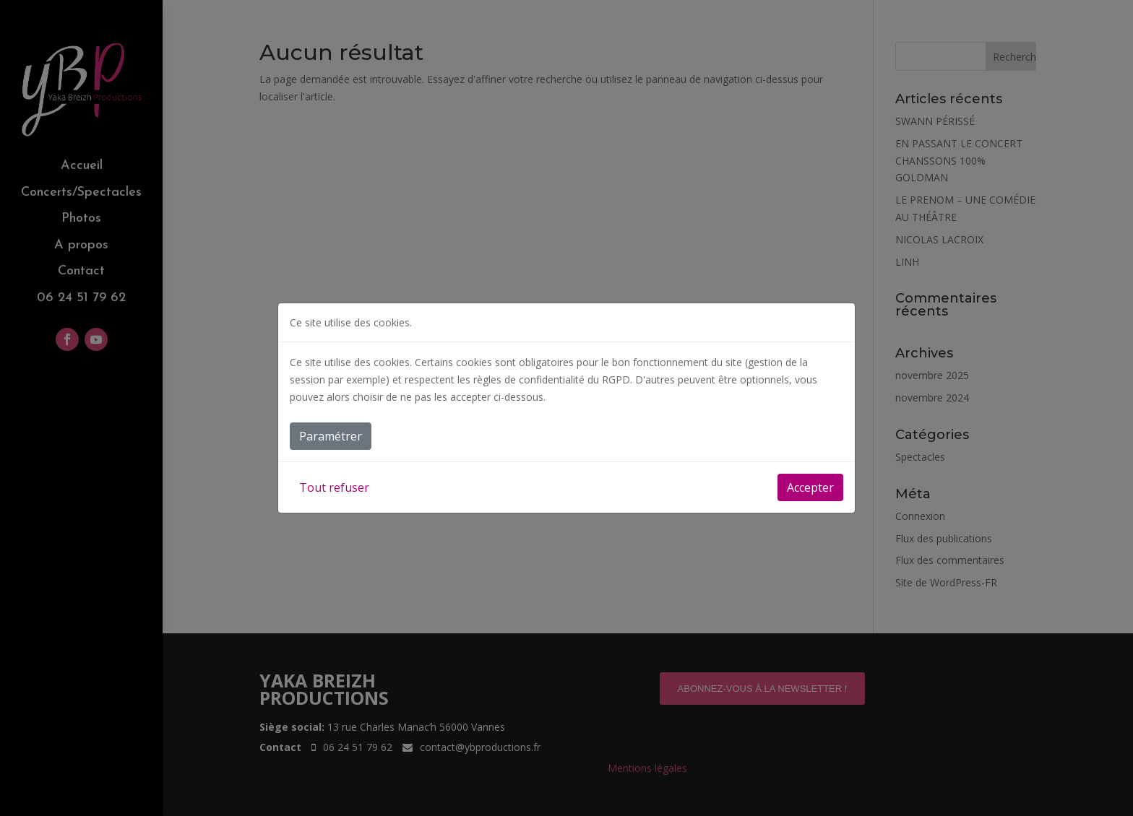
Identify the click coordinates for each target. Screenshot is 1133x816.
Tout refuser (334, 487)
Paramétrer (330, 436)
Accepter (810, 487)
